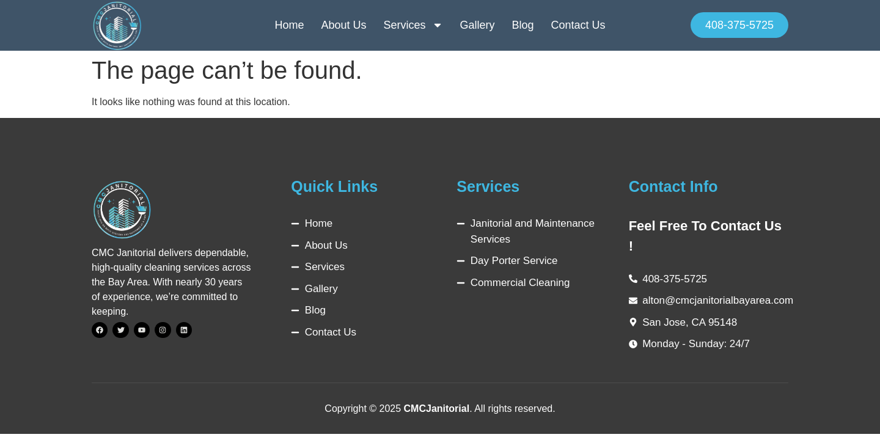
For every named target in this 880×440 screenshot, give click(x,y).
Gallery (477, 25)
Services (412, 25)
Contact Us (578, 25)
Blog (523, 25)
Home (289, 25)
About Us (343, 25)
